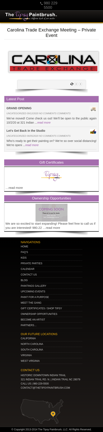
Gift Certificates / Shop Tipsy (41, 308)
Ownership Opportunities (39, 314)
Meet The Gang (31, 302)
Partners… (29, 325)
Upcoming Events (33, 291)
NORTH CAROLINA (32, 344)
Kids (24, 257)
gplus (44, 394)
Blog (24, 280)
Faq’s (24, 252)
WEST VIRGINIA (30, 360)
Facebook (50, 394)
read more (44, 122)
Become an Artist (33, 319)
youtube (24, 394)
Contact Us (29, 274)
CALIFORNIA (28, 338)
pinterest (31, 394)
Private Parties (31, 263)
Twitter (37, 394)
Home (24, 246)
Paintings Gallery (33, 285)
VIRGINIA (26, 355)
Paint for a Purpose (35, 297)
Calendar (27, 269)
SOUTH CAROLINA (32, 349)
